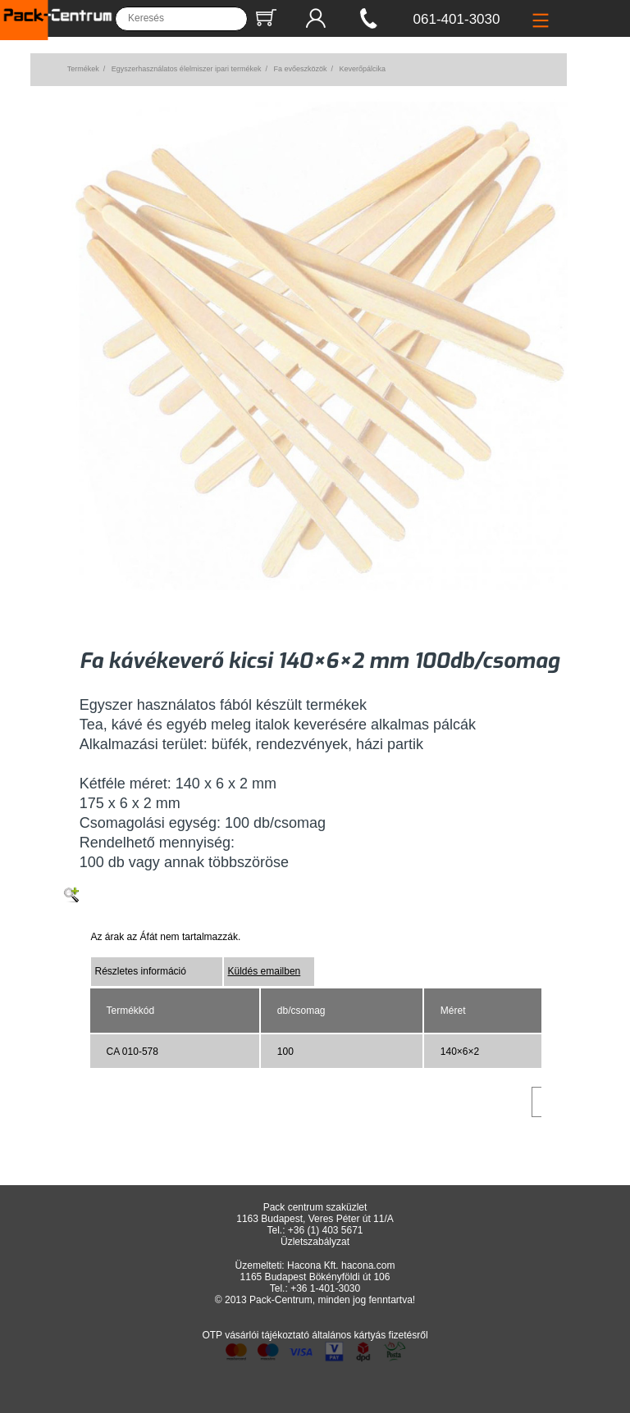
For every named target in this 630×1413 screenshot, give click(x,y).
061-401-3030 (456, 19)
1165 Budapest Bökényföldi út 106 (315, 1277)
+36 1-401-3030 (325, 1288)
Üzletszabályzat (315, 1241)
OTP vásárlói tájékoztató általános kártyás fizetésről (314, 1335)
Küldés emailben (264, 971)
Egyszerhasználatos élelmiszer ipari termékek (187, 69)
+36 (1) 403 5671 (325, 1230)
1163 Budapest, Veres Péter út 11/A (314, 1218)
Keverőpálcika (362, 69)
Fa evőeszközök (299, 69)
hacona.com (368, 1265)
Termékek (83, 69)
